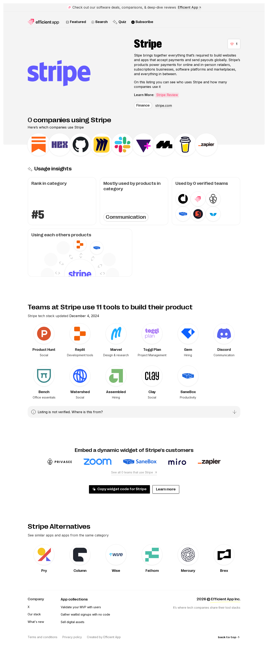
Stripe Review (167, 95)
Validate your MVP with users (81, 607)
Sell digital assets (72, 622)
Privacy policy (72, 637)
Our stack (34, 614)
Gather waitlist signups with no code (85, 614)
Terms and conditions (42, 637)
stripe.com (163, 105)
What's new (36, 622)
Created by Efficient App (104, 637)
